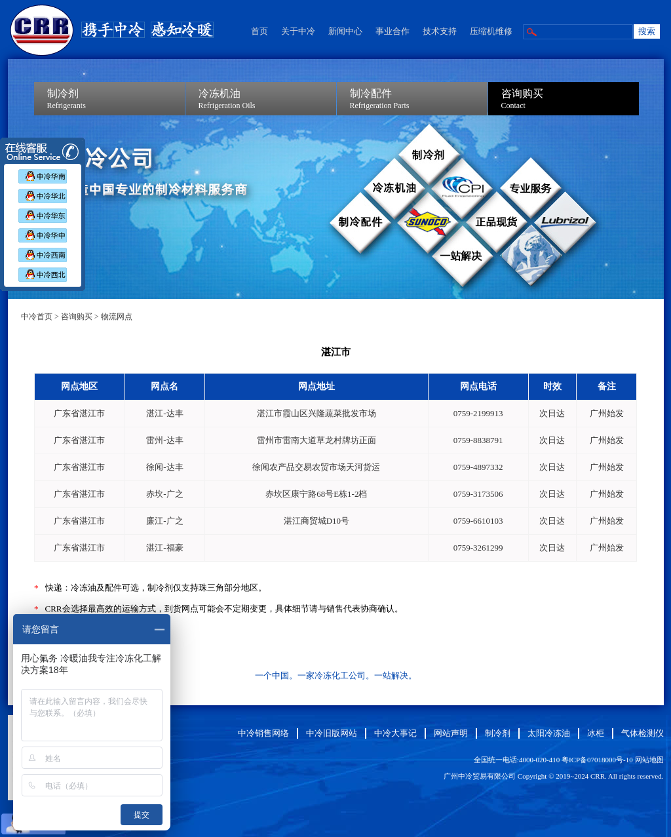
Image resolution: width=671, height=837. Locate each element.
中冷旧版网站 (331, 733)
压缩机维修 (491, 31)
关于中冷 (298, 31)
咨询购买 (76, 316)
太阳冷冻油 (548, 733)
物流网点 (116, 316)
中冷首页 (36, 316)
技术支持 (440, 31)
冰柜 (595, 733)
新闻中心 (345, 31)
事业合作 (392, 31)
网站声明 (451, 733)
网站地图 (649, 760)
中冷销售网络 (263, 733)
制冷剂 (497, 733)
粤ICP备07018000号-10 (597, 760)
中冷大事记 (395, 733)
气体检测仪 (642, 733)
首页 (259, 31)
